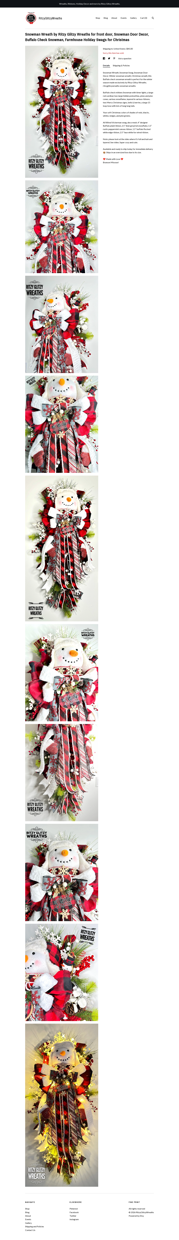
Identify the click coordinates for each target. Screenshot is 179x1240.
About (114, 18)
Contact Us (30, 1230)
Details (106, 65)
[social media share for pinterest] (114, 58)
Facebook (74, 1212)
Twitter (73, 1216)
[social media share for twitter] (109, 58)
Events (124, 18)
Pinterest (74, 1208)
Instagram (74, 1219)
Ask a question (124, 58)
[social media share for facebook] (104, 58)
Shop (98, 18)
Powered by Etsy (136, 1216)
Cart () (143, 18)
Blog (106, 18)
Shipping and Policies (34, 1226)
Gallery (133, 18)
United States (119, 48)
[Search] (153, 18)
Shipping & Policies (121, 65)
